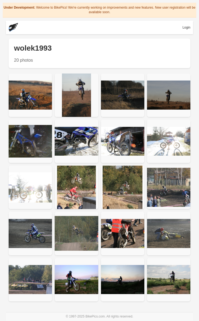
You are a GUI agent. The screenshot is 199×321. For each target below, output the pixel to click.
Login (186, 27)
